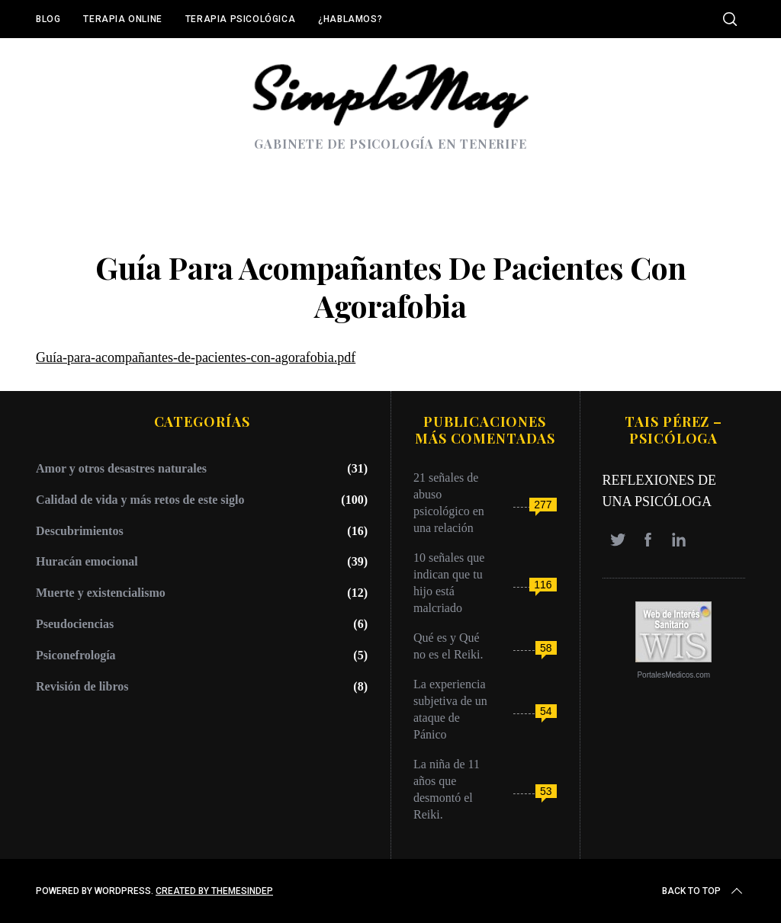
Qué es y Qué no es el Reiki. (448, 646)
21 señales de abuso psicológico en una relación (448, 502)
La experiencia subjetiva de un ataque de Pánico (450, 709)
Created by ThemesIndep (214, 891)
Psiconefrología (76, 655)
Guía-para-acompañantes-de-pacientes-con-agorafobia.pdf (195, 357)
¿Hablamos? (350, 19)
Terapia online (122, 19)
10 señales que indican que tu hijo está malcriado (448, 582)
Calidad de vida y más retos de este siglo (140, 499)
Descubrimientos (80, 530)
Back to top (703, 891)
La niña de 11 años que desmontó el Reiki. (446, 789)
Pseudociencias (75, 623)
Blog (48, 19)
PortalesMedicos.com (673, 675)
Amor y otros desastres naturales (121, 468)
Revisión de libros (82, 686)
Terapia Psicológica (240, 19)
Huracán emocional (87, 561)
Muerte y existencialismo (101, 592)
